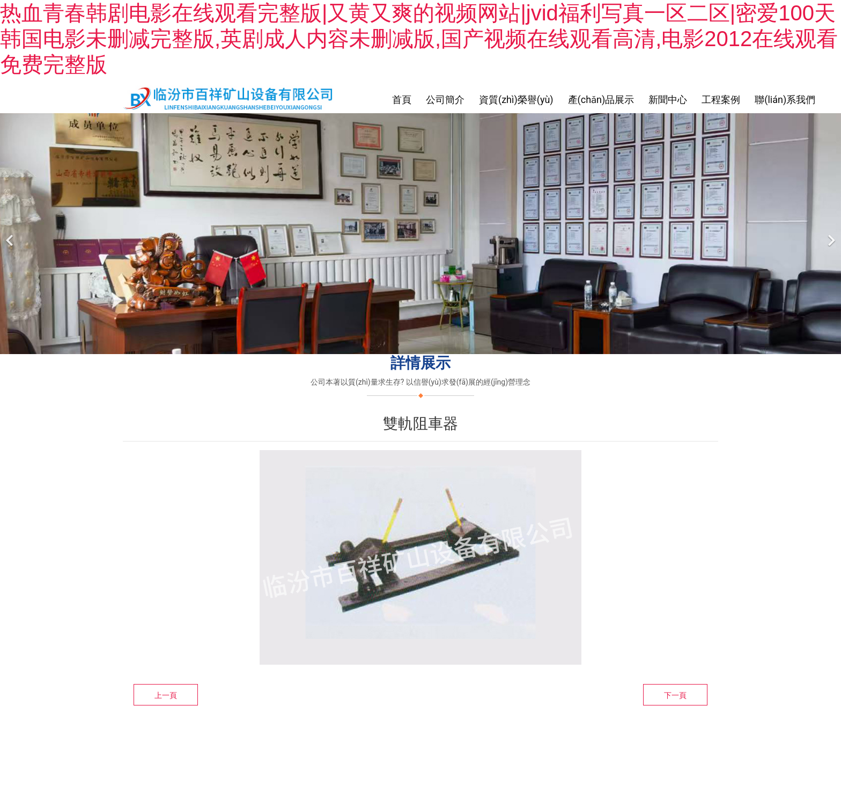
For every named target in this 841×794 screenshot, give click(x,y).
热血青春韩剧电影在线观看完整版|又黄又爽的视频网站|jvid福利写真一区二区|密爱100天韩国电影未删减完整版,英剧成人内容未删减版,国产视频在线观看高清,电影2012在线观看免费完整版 (419, 38)
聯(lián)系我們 (785, 99)
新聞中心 (667, 99)
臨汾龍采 (449, 737)
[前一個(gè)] (10, 233)
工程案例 (721, 99)
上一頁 (165, 695)
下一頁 (675, 695)
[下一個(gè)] (830, 233)
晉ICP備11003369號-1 (510, 737)
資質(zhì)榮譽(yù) (516, 99)
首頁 (401, 99)
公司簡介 (445, 99)
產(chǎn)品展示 (601, 99)
